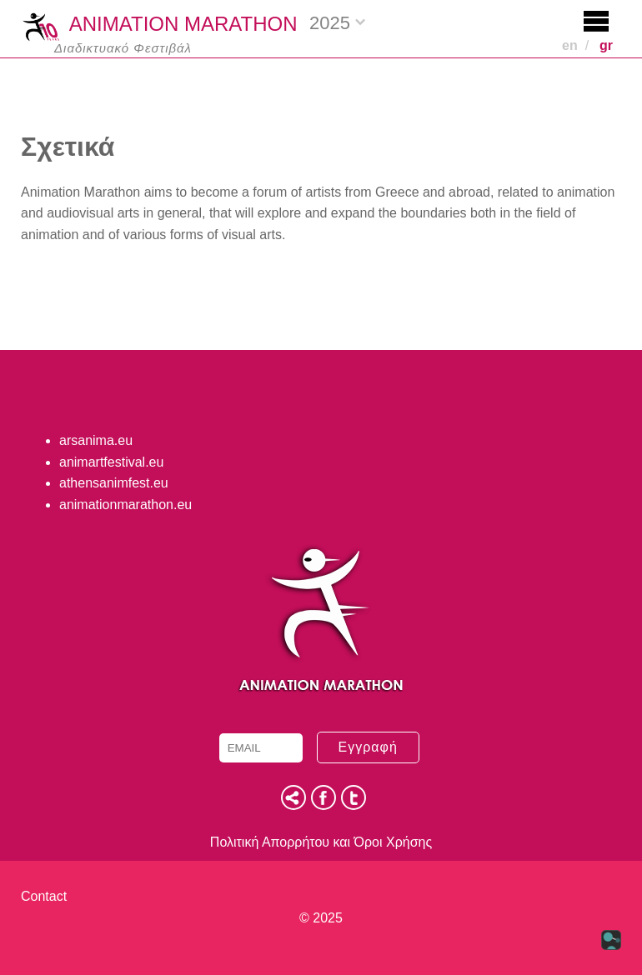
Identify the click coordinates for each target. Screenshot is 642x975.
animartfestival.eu (111, 462)
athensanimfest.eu (113, 483)
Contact (44, 896)
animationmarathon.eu (125, 505)
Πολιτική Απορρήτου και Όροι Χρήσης (321, 842)
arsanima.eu (96, 440)
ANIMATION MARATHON (159, 25)
